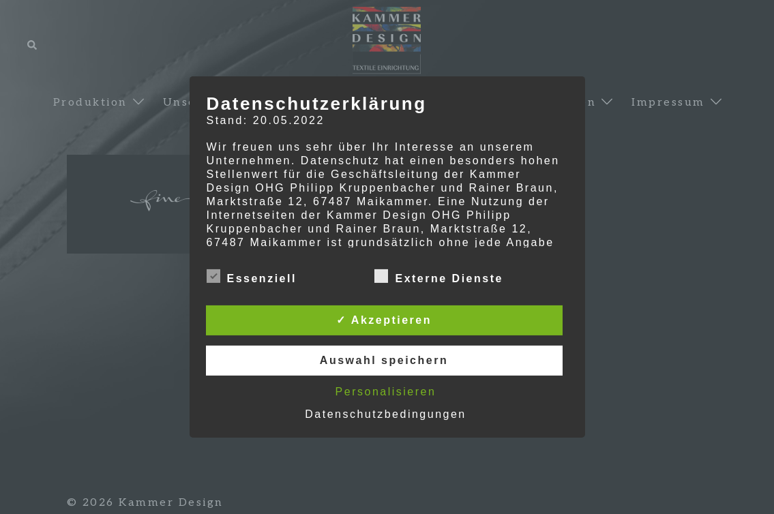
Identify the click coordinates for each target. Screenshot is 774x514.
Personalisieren (386, 391)
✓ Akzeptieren (384, 320)
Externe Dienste (438, 276)
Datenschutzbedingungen (385, 414)
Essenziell (252, 276)
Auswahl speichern (384, 360)
